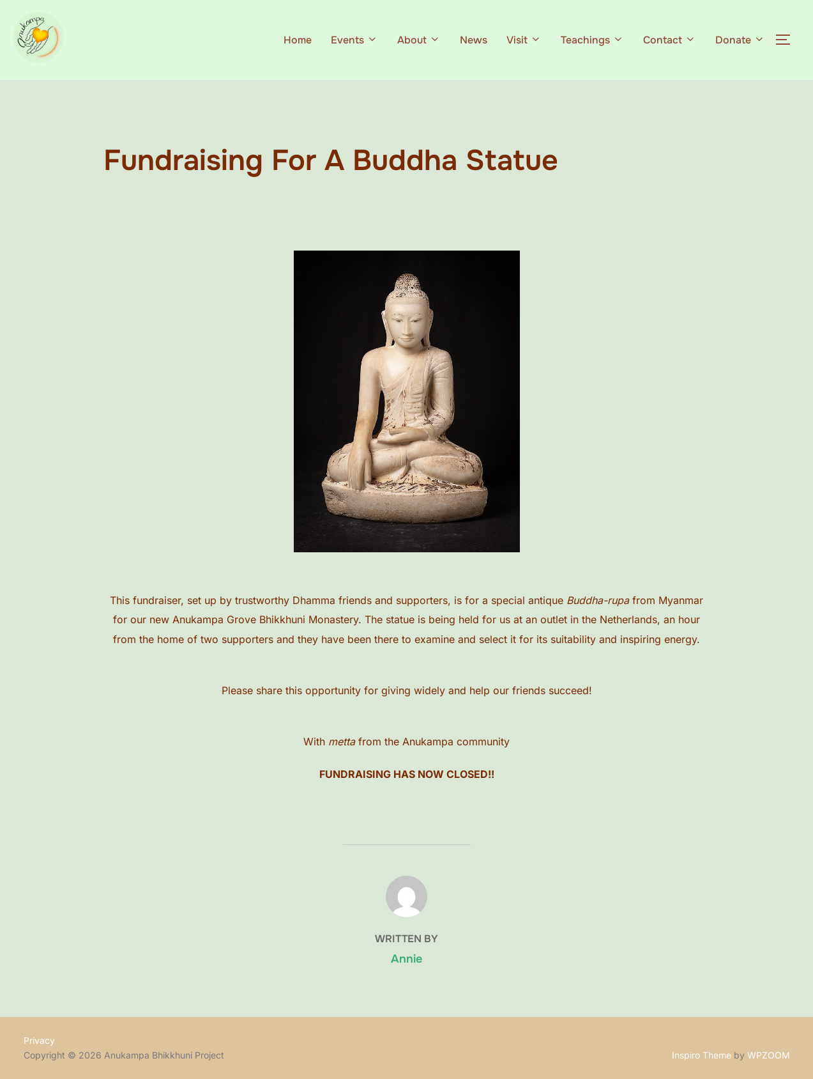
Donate (740, 40)
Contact (669, 40)
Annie (406, 959)
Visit (524, 40)
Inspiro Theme (701, 1055)
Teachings (592, 40)
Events (354, 40)
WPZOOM (768, 1055)
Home (298, 40)
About (419, 40)
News (473, 40)
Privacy (39, 1040)
